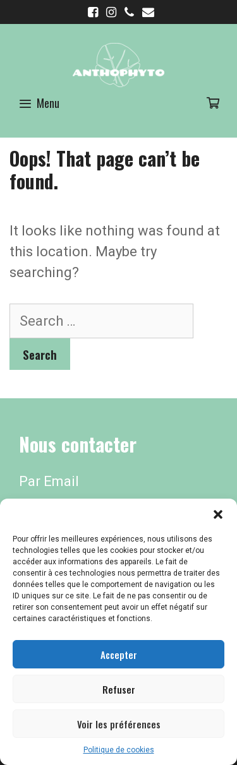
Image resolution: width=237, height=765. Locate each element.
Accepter (118, 654)
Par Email (49, 481)
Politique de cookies (118, 749)
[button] (218, 514)
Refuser (118, 689)
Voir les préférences (119, 724)
